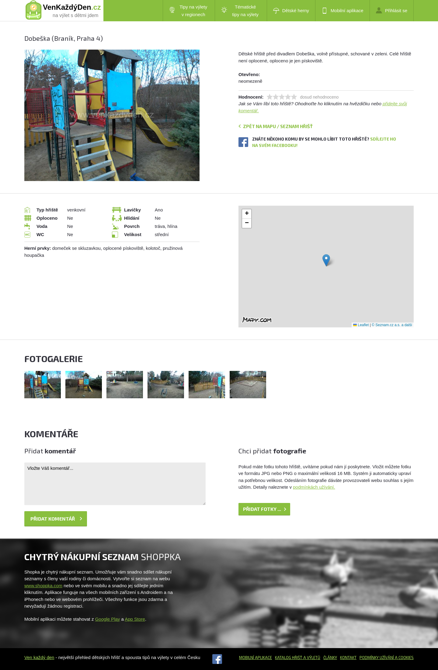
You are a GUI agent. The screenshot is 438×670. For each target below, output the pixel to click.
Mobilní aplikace (342, 11)
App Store (135, 619)
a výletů (311, 657)
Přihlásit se (391, 10)
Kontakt (348, 657)
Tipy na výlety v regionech (188, 10)
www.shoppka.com (43, 585)
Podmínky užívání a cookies (387, 657)
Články (330, 657)
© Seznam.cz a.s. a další (392, 325)
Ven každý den (39, 657)
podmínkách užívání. (314, 487)
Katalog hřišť (288, 657)
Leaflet (361, 325)
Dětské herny (291, 11)
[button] (326, 260)
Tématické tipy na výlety (240, 10)
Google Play (107, 619)
